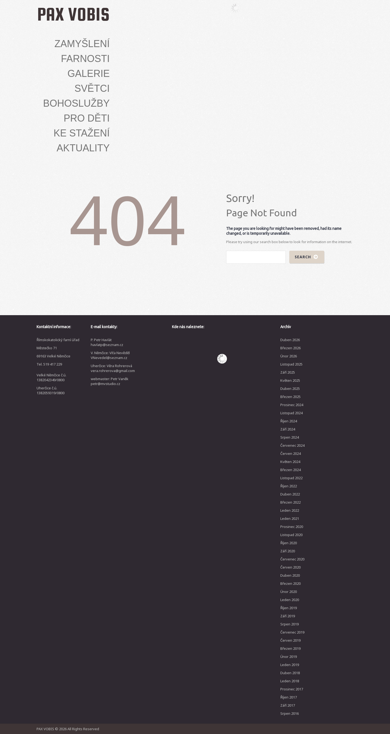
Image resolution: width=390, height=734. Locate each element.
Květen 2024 (290, 461)
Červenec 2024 (292, 445)
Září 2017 (287, 705)
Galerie (88, 74)
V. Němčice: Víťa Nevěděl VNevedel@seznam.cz (110, 355)
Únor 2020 (288, 591)
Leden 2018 (289, 680)
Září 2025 (287, 372)
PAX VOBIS (73, 14)
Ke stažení (82, 133)
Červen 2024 (290, 453)
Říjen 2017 (288, 697)
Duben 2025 (290, 388)
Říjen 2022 (288, 486)
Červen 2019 (290, 640)
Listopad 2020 (291, 534)
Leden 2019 (289, 664)
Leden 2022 (289, 510)
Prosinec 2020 (291, 526)
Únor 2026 (288, 356)
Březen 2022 (290, 502)
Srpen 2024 (289, 437)
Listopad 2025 (291, 364)
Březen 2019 (290, 648)
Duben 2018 (290, 672)
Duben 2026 (290, 339)
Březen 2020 (290, 583)
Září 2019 (287, 616)
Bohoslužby (76, 103)
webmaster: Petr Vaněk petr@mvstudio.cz (109, 381)
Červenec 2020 (292, 559)
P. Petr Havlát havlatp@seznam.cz (107, 342)
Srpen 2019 (289, 624)
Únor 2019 (288, 656)
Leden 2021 (289, 518)
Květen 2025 (290, 380)
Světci (92, 88)
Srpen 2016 (289, 713)
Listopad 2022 (291, 477)
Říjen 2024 (288, 421)
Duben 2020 (290, 575)
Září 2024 (287, 429)
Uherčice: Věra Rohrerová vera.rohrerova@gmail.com (113, 368)
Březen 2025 (290, 396)
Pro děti (87, 118)
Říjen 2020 (288, 542)
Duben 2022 (290, 494)
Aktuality (83, 148)
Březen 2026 (290, 347)
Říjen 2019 (288, 607)
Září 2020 (287, 551)
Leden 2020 (289, 599)
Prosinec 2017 (291, 689)
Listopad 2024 (291, 412)
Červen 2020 (290, 567)
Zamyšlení (82, 44)
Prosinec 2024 (291, 404)
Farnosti (85, 59)
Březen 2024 (290, 469)
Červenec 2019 (292, 632)
